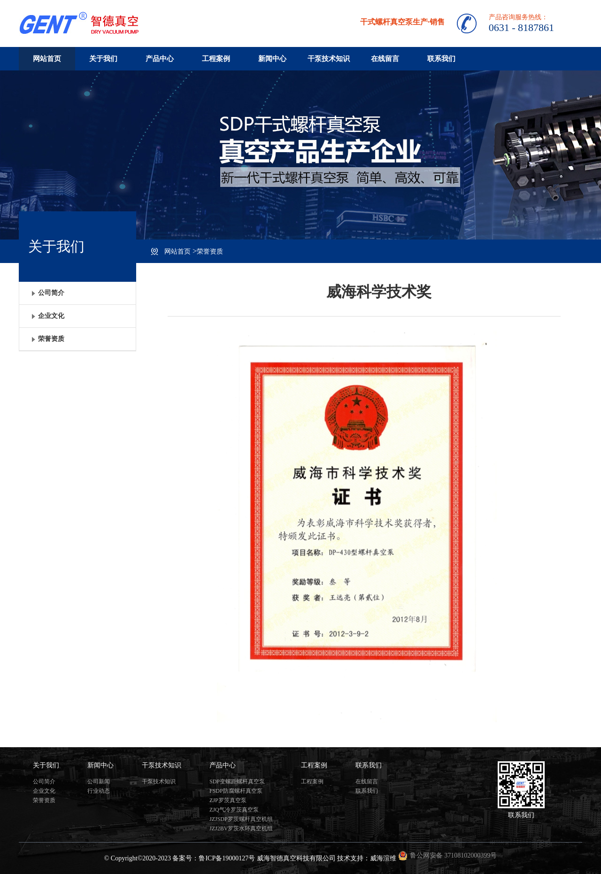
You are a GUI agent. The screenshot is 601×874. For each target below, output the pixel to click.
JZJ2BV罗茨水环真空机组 (241, 828)
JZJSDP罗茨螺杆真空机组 (241, 819)
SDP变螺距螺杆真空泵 (237, 781)
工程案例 (216, 58)
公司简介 (44, 781)
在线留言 (385, 58)
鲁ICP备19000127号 (227, 858)
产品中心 (160, 58)
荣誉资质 (210, 251)
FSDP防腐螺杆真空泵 (235, 791)
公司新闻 (98, 781)
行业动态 (98, 791)
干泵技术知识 (329, 58)
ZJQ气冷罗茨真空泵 (234, 809)
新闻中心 (272, 58)
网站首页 (47, 58)
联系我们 (441, 58)
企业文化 (44, 791)
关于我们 (103, 58)
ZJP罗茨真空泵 (228, 800)
